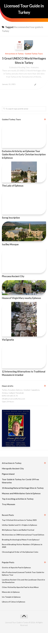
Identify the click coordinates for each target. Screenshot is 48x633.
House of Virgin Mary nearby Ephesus (21, 298)
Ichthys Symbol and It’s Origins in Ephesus (19, 525)
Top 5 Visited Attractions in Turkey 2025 (19, 520)
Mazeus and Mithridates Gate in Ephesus (21, 493)
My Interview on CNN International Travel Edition (23, 535)
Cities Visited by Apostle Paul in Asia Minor (20, 587)
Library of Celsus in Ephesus (13, 602)
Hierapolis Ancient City (13, 468)
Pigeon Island (8, 474)
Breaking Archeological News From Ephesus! (21, 539)
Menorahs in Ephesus (11, 592)
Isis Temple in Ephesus (11, 597)
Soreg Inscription (11, 217)
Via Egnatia (8, 339)
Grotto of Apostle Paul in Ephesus (16, 567)
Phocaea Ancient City (13, 276)
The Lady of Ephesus (12, 185)
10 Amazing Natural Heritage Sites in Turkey (23, 488)
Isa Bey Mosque (10, 244)
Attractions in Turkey (14, 54)
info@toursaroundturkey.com (13, 399)
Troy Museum (8, 504)
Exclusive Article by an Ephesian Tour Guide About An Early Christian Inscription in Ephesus (24, 154)
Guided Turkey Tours (34, 54)
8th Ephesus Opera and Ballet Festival (18, 530)
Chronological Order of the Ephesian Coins (20, 552)
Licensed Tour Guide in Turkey (24, 9)
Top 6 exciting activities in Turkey (18, 499)
